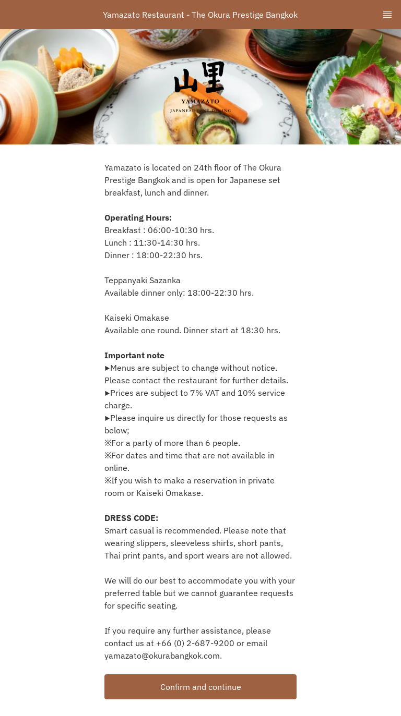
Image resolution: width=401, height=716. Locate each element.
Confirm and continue (200, 687)
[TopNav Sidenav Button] (387, 14)
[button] (200, 686)
